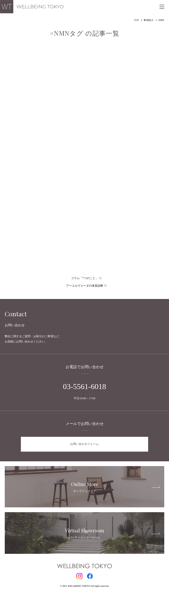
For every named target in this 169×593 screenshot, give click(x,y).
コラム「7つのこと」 (84, 278)
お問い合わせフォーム (84, 444)
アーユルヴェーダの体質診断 (84, 285)
